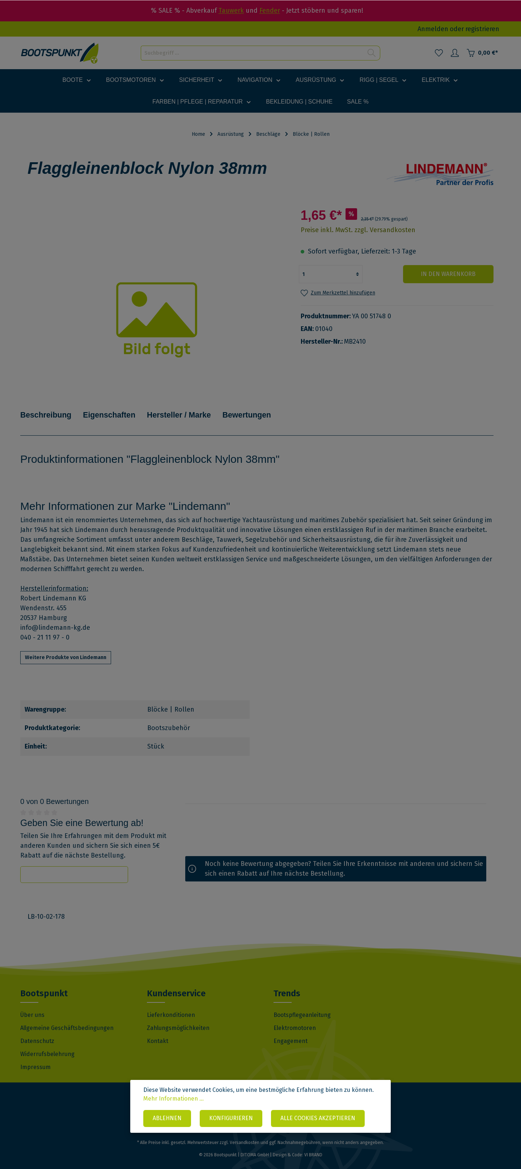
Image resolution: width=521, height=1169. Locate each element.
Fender (269, 10)
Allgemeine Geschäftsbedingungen (67, 1017)
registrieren (482, 29)
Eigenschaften (116, 409)
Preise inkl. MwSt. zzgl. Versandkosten (358, 230)
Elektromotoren (295, 1017)
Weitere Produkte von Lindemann (65, 647)
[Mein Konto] (455, 53)
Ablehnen (167, 1118)
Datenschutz (37, 1030)
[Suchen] (371, 53)
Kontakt (157, 1030)
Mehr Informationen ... (173, 1098)
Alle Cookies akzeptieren (317, 1118)
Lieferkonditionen (171, 1004)
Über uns (32, 1004)
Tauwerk (231, 10)
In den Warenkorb (450, 274)
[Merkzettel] (439, 53)
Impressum (35, 1056)
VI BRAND (313, 1144)
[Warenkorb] (482, 53)
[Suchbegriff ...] (252, 53)
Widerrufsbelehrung (47, 1043)
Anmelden (433, 29)
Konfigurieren (231, 1118)
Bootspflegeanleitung (302, 1004)
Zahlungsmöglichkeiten (178, 1017)
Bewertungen (264, 409)
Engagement (291, 1030)
